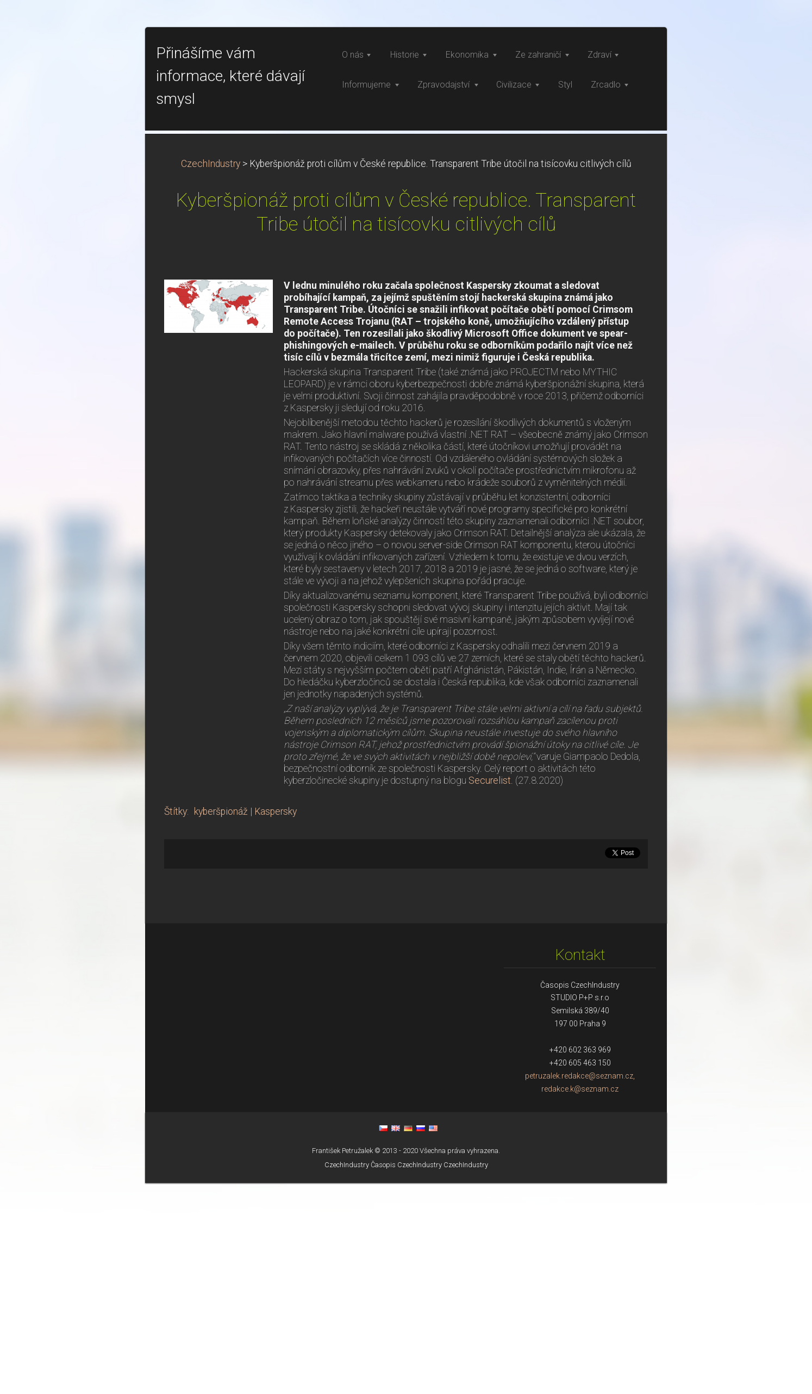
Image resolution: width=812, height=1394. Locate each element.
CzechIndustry (210, 374)
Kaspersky (275, 1022)
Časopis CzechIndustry (406, 1376)
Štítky (175, 1022)
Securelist (490, 991)
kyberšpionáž (221, 1022)
